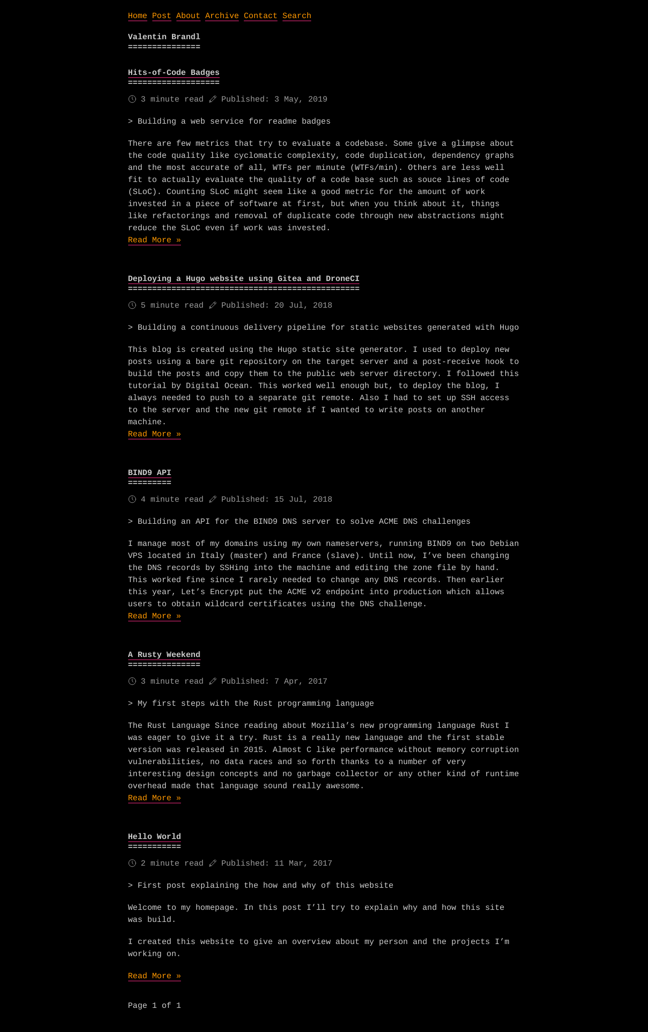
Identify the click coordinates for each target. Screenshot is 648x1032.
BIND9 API (149, 473)
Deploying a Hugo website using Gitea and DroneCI (244, 279)
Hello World (154, 836)
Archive (222, 16)
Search (297, 16)
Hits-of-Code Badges (174, 72)
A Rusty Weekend (164, 655)
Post (161, 16)
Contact (260, 16)
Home (137, 16)
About (188, 16)
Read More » (154, 240)
